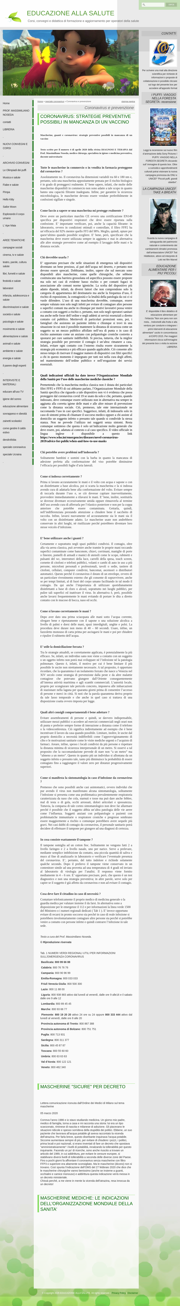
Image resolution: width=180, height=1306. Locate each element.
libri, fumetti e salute (14, 273)
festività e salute (12, 280)
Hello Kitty (8, 199)
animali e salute (11, 343)
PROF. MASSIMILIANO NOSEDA (16, 112)
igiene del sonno (12, 398)
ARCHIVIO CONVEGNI (16, 162)
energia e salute (12, 358)
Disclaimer (133, 1293)
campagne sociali (12, 247)
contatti (7, 122)
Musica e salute (11, 177)
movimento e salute (14, 328)
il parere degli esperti (14, 365)
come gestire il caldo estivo (14, 430)
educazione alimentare (15, 406)
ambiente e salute (13, 350)
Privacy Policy (119, 1293)
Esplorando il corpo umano (13, 216)
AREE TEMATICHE (14, 240)
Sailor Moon (9, 206)
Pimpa (6, 192)
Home (6, 103)
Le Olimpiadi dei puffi (14, 170)
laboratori (8, 288)
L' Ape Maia (9, 225)
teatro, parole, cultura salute (14, 264)
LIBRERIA (8, 129)
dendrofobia (9, 439)
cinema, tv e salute (13, 254)
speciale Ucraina (12, 454)
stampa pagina (128, 101)
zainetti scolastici (12, 420)
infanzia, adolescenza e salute (16, 297)
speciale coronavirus (14, 447)
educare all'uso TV (13, 391)
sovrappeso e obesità (15, 413)
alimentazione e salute (15, 336)
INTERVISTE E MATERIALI (11, 382)
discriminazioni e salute (16, 306)
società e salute (11, 314)
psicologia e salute (13, 321)
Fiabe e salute (11, 184)
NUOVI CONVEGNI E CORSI (15, 146)
